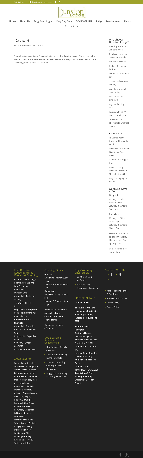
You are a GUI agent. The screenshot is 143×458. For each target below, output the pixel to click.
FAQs (99, 21)
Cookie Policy (113, 307)
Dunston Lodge (24, 45)
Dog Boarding (42, 21)
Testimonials (113, 21)
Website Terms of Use (117, 298)
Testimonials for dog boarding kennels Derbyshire (55, 365)
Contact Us (71, 26)
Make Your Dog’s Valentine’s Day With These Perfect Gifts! (118, 170)
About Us (25, 21)
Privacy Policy (113, 302)
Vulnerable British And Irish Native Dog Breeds (119, 152)
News (127, 21)
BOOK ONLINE (84, 21)
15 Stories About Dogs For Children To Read (118, 141)
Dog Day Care (64, 21)
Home (12, 21)
